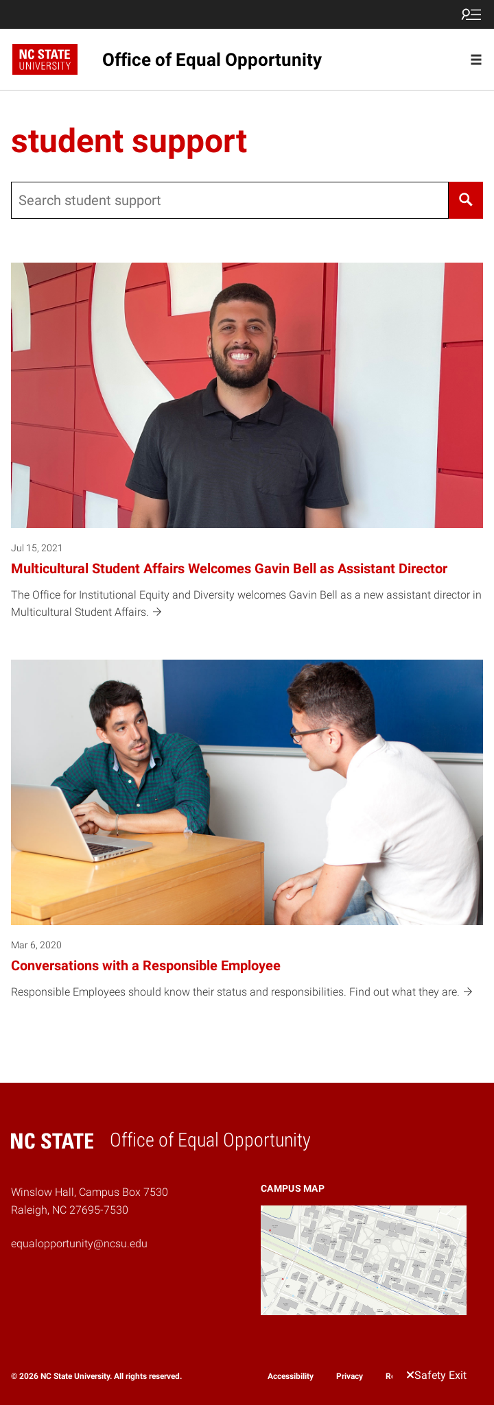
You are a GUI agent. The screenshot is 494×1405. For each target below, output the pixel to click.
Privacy (349, 1376)
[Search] (466, 200)
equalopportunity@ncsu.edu (79, 1243)
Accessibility (291, 1376)
